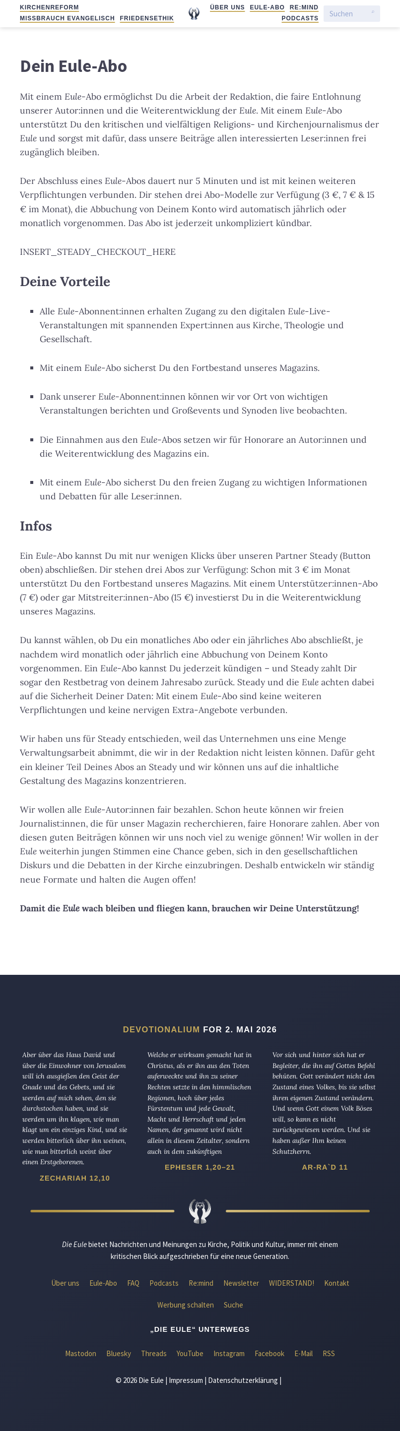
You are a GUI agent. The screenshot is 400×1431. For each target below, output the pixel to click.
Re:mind (304, 7)
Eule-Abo (267, 7)
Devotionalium (161, 1029)
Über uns (227, 7)
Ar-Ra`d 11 (325, 1167)
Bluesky (118, 1353)
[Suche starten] (373, 13)
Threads (154, 1353)
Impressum (186, 1380)
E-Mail (303, 1353)
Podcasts (300, 18)
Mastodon (80, 1353)
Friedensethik (147, 18)
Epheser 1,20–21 (200, 1167)
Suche (233, 1305)
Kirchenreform (49, 7)
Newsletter (241, 1283)
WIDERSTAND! (291, 1283)
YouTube (190, 1353)
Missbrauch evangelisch (67, 18)
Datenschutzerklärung (243, 1380)
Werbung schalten (185, 1305)
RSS (329, 1353)
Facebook (269, 1353)
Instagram (229, 1353)
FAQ (133, 1283)
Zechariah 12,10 (75, 1178)
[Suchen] (348, 13)
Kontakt (336, 1283)
